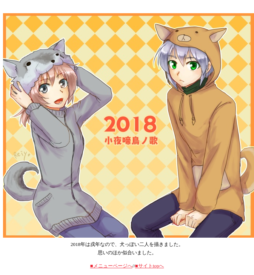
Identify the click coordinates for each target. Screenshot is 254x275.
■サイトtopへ (149, 266)
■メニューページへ (111, 266)
